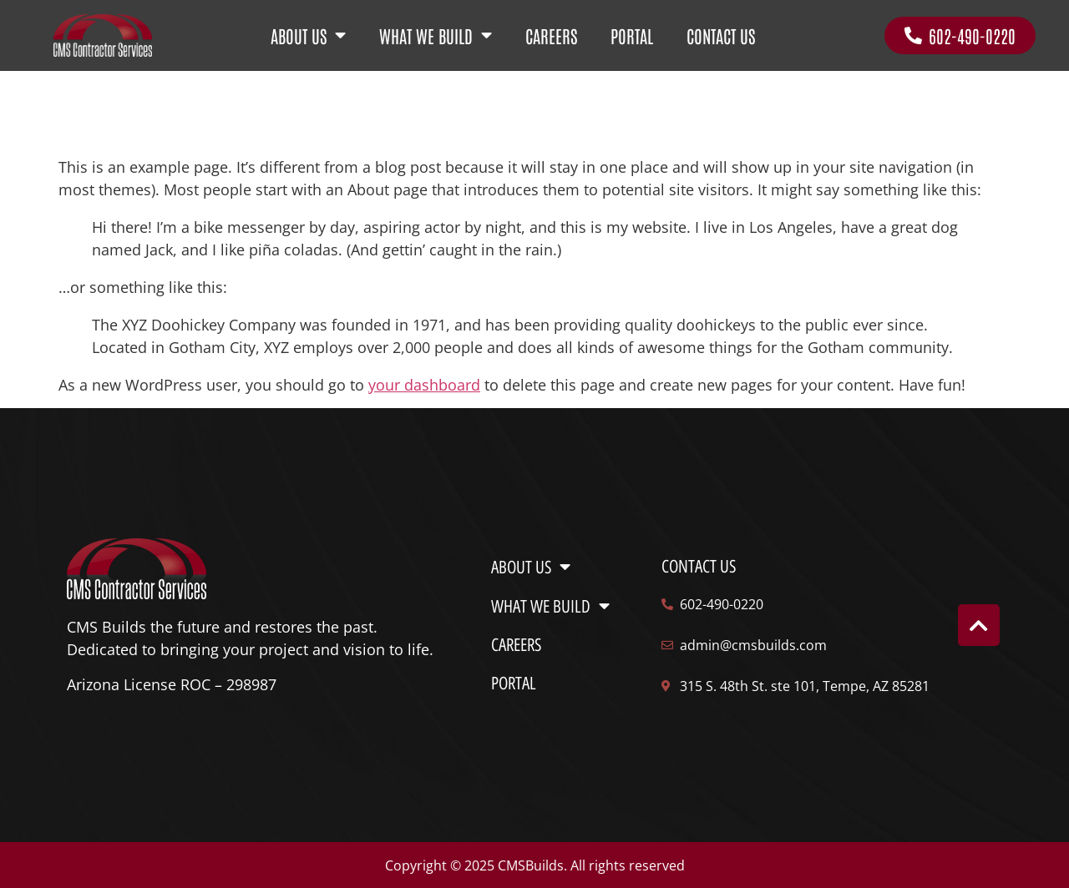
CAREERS (551, 35)
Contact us (698, 566)
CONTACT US (720, 35)
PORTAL (631, 35)
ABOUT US (308, 35)
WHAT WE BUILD (435, 35)
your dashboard (424, 385)
